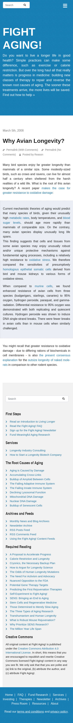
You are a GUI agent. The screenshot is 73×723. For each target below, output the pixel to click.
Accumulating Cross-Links (25, 474)
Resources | (41, 703)
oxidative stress (39, 259)
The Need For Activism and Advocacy (32, 576)
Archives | (62, 699)
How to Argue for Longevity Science (31, 567)
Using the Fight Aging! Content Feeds (32, 538)
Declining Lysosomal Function (28, 492)
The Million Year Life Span (25, 628)
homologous (11, 269)
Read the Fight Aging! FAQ (26, 425)
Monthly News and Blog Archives (29, 521)
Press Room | (22, 703)
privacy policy (59, 711)
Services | (60, 694)
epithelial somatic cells (35, 269)
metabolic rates (19, 217)
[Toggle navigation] (64, 5)
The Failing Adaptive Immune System (32, 483)
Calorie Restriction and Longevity (30, 558)
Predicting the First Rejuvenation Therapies (36, 589)
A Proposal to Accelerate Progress (30, 554)
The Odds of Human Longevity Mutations (34, 571)
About (56, 703)
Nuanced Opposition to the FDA (29, 580)
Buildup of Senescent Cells (26, 505)
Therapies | (27, 699)
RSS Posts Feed (20, 529)
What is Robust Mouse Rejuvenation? (32, 620)
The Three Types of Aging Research (31, 611)
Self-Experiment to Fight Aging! (28, 593)
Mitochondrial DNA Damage (26, 496)
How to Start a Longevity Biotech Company (36, 454)
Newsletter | (46, 699)
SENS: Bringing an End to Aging (29, 598)
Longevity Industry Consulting (27, 450)
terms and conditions (30, 711)
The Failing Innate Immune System (31, 487)
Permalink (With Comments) (22, 149)
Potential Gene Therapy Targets (29, 585)
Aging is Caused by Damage (27, 470)
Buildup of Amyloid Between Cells (30, 479)
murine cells (43, 286)
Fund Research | (40, 694)
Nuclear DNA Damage (23, 501)
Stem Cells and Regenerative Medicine (33, 602)
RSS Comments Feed (23, 534)
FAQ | (22, 694)
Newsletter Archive (21, 525)
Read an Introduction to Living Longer (32, 421)
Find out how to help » (19, 95)
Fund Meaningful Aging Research (30, 434)
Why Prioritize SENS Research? (29, 624)
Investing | (10, 699)
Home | (11, 694)
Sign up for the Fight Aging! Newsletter (33, 430)
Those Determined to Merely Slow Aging (34, 606)
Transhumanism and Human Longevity (33, 615)
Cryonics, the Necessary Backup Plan (32, 563)
